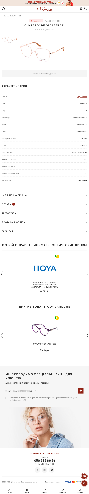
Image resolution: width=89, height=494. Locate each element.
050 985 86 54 (44, 460)
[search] (3, 9)
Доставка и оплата (44, 222)
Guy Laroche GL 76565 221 (12, 16)
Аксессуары (44, 213)
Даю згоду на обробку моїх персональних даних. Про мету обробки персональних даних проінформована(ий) (43, 399)
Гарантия (44, 231)
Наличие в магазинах (44, 195)
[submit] (80, 391)
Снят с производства (44, 74)
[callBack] (85, 9)
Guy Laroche (82, 97)
